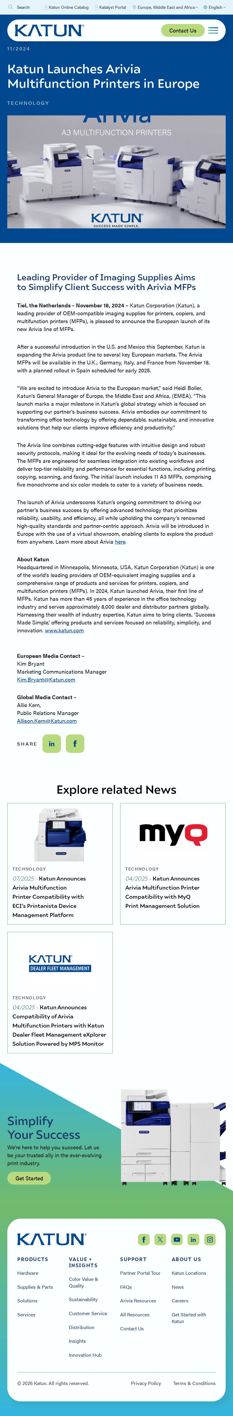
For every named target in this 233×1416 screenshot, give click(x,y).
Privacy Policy (146, 1383)
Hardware (27, 1273)
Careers (180, 1300)
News (178, 1287)
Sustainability (83, 1299)
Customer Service (88, 1313)
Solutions (27, 1300)
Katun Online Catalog (66, 7)
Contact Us (183, 30)
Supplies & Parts (35, 1287)
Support (133, 1259)
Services (26, 1314)
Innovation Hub (85, 1355)
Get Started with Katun (189, 1317)
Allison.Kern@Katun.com (47, 720)
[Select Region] (165, 7)
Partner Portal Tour (140, 1273)
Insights (77, 1341)
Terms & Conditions (194, 1383)
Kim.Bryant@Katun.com (46, 679)
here (120, 541)
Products (33, 1259)
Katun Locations (189, 1273)
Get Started (29, 1181)
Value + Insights (83, 1262)
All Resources (135, 1314)
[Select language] (214, 7)
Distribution (81, 1327)
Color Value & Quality (83, 1282)
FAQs (126, 1287)
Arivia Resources (138, 1300)
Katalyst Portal (110, 7)
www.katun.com (64, 630)
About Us (186, 1259)
